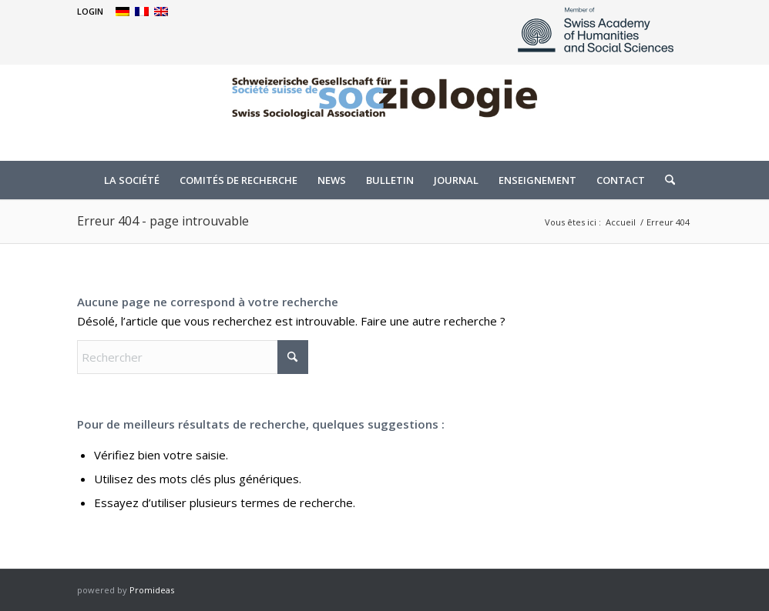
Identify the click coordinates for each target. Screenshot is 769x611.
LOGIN (90, 11)
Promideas (151, 590)
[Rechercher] (665, 180)
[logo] (384, 110)
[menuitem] (90, 11)
